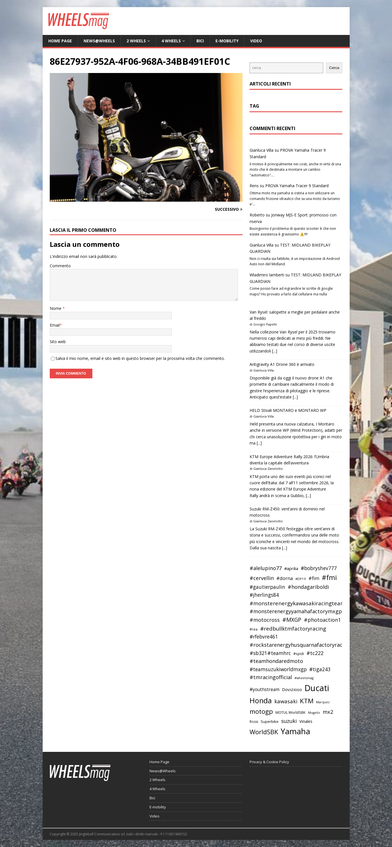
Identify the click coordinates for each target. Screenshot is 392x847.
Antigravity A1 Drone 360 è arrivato (282, 364)
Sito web (58, 341)
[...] (274, 351)
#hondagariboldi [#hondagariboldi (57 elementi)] (308, 586)
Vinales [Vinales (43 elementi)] (305, 721)
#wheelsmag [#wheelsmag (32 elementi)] (304, 678)
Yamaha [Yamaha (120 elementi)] (295, 731)
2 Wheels (136, 40)
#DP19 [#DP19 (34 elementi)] (300, 579)
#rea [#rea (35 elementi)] (254, 629)
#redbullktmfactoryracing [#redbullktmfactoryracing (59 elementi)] (293, 628)
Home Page (60, 40)
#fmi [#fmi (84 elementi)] (329, 577)
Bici (200, 40)
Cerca (334, 68)
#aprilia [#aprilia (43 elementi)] (291, 568)
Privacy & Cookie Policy (269, 761)
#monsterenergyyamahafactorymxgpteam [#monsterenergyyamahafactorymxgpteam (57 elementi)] (302, 611)
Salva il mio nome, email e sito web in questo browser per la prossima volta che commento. (140, 358)
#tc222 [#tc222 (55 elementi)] (314, 653)
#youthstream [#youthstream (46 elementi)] (264, 689)
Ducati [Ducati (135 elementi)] (316, 688)
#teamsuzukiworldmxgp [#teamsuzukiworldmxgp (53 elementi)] (278, 669)
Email (55, 325)
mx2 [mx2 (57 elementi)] (328, 711)
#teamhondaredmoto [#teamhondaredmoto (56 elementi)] (276, 661)
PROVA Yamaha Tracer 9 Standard (297, 185)
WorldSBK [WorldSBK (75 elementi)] (264, 732)
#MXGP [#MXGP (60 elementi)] (291, 619)
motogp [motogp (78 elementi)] (261, 711)
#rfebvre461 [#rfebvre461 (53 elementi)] (264, 636)
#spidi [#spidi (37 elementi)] (298, 653)
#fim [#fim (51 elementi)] (313, 578)
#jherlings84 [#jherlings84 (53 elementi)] (264, 595)
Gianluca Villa (261, 150)
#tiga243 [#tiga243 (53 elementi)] (320, 669)
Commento (60, 265)
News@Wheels (99, 40)
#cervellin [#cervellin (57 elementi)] (262, 578)
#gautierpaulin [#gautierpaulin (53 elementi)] (267, 587)
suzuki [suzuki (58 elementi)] (289, 720)
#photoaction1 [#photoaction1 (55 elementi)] (322, 619)
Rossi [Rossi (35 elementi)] (254, 721)
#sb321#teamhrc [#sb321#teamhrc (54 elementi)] (270, 653)
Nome (56, 308)
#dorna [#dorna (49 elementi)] (284, 578)
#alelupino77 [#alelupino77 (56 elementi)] (266, 568)
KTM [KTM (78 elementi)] (307, 700)
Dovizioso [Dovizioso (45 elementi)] (292, 689)
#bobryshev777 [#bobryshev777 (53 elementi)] (319, 568)
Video (256, 40)
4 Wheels (171, 40)
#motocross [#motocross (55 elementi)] (265, 619)
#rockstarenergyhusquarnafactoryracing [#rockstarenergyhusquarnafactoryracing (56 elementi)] (300, 644)
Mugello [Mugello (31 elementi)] (314, 713)
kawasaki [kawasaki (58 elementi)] (285, 701)
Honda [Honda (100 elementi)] (261, 700)
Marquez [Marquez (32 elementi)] (323, 702)
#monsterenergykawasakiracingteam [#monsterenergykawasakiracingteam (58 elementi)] (297, 603)
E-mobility (226, 40)
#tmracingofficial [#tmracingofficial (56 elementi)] (271, 677)
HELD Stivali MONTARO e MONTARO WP (288, 410)
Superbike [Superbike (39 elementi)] (270, 721)
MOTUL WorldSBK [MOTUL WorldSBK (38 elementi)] (290, 712)
